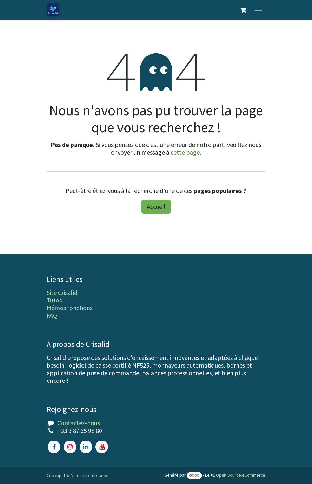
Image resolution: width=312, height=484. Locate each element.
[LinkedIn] (86, 447)
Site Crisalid (62, 292)
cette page (185, 152)
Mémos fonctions (70, 308)
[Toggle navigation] (258, 10)
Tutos (54, 300)
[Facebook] (54, 447)
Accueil (156, 206)
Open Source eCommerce (240, 475)
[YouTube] (101, 447)
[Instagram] (70, 447)
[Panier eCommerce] (243, 10)
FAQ (52, 315)
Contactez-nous (78, 423)
